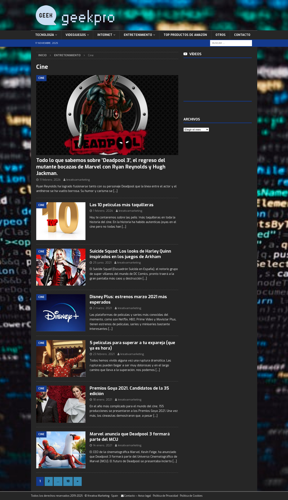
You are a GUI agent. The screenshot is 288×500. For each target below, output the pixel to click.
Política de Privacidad (165, 495)
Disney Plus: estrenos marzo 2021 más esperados (128, 299)
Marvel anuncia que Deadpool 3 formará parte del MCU (130, 436)
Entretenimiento (138, 35)
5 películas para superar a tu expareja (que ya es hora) (132, 345)
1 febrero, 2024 (103, 211)
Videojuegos (76, 35)
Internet (104, 35)
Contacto (242, 35)
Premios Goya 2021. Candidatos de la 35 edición (129, 391)
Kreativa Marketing (98, 495)
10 (68, 481)
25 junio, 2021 (102, 262)
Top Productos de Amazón (185, 35)
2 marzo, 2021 (102, 308)
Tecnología (44, 35)
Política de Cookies (191, 495)
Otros (221, 35)
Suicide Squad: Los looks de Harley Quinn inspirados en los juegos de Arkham (130, 254)
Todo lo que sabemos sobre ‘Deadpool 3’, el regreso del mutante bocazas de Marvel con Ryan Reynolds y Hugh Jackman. (100, 167)
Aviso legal (144, 495)
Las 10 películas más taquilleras (122, 205)
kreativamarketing (78, 179)
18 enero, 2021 (102, 399)
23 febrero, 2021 (104, 354)
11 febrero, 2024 (50, 179)
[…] (115, 191)
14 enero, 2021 (102, 445)
